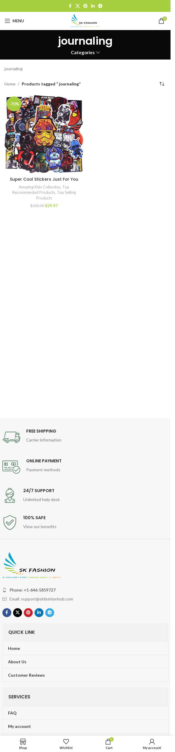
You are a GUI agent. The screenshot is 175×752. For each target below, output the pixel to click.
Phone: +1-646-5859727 (33, 589)
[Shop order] (161, 83)
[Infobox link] (85, 437)
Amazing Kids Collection (39, 187)
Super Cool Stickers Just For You (44, 179)
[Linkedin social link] (92, 6)
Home (9, 83)
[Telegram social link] (100, 6)
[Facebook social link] (70, 6)
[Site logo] (85, 20)
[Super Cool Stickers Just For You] (44, 134)
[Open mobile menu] (14, 21)
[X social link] (78, 6)
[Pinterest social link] (85, 6)
